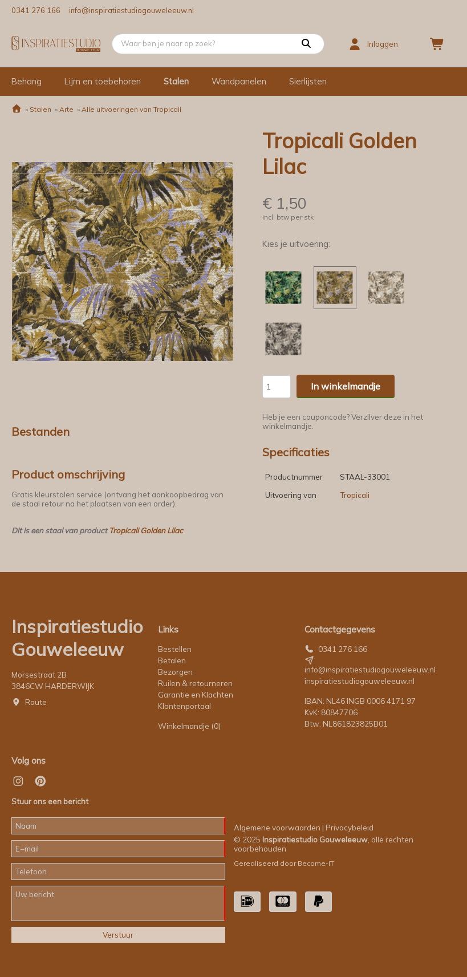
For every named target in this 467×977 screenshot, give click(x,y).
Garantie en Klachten (196, 694)
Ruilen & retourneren (195, 683)
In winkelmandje (345, 386)
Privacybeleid (349, 827)
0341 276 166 (35, 10)
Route (36, 702)
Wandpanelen (239, 81)
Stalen (176, 81)
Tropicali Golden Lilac (146, 530)
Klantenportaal (184, 706)
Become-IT (316, 863)
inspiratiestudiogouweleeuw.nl (359, 681)
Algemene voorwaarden (277, 827)
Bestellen (175, 649)
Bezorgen (175, 671)
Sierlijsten (308, 81)
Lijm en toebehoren (102, 81)
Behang (26, 81)
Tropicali (354, 495)
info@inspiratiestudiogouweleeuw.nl (131, 10)
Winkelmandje (189, 726)
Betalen (172, 660)
